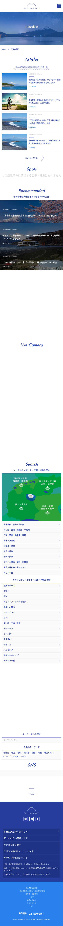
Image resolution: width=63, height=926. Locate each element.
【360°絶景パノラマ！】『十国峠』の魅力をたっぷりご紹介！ (27, 874)
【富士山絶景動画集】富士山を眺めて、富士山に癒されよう (26, 864)
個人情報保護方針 (32, 888)
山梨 (40, 753)
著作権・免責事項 (32, 894)
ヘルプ (31, 897)
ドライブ (7, 756)
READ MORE (31, 158)
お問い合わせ (31, 900)
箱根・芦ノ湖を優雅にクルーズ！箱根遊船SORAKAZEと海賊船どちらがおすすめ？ (31, 869)
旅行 (19, 753)
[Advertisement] (31, 304)
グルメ (23, 756)
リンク (31, 906)
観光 (13, 753)
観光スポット (49, 753)
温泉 (33, 753)
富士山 (6, 753)
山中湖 (15, 756)
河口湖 (27, 753)
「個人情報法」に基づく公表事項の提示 (31, 891)
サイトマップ (31, 903)
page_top (31, 791)
